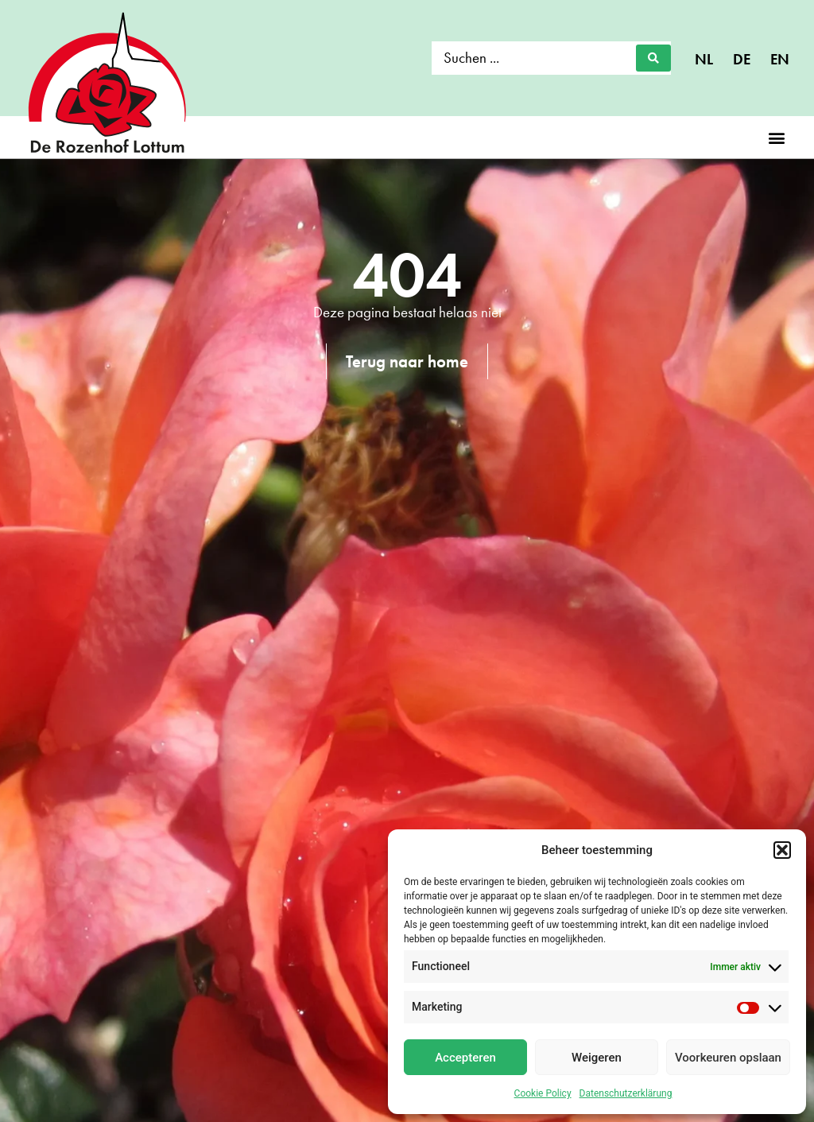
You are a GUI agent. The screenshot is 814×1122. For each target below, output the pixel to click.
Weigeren (597, 1057)
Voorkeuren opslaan (728, 1057)
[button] (782, 850)
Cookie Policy (543, 1093)
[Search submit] (653, 58)
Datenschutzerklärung (626, 1093)
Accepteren (465, 1057)
